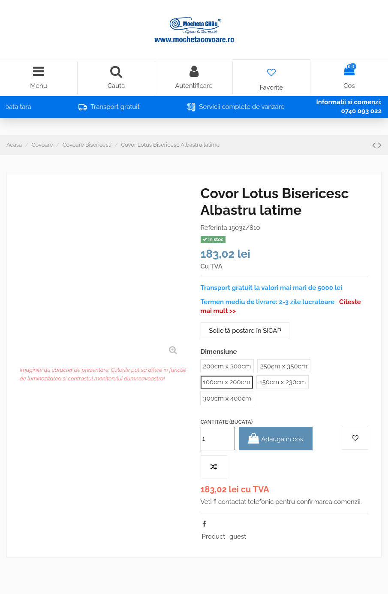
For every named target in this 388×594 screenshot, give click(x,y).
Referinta (214, 228)
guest (237, 536)
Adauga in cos (275, 438)
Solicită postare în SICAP (245, 331)
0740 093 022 (361, 111)
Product (214, 536)
